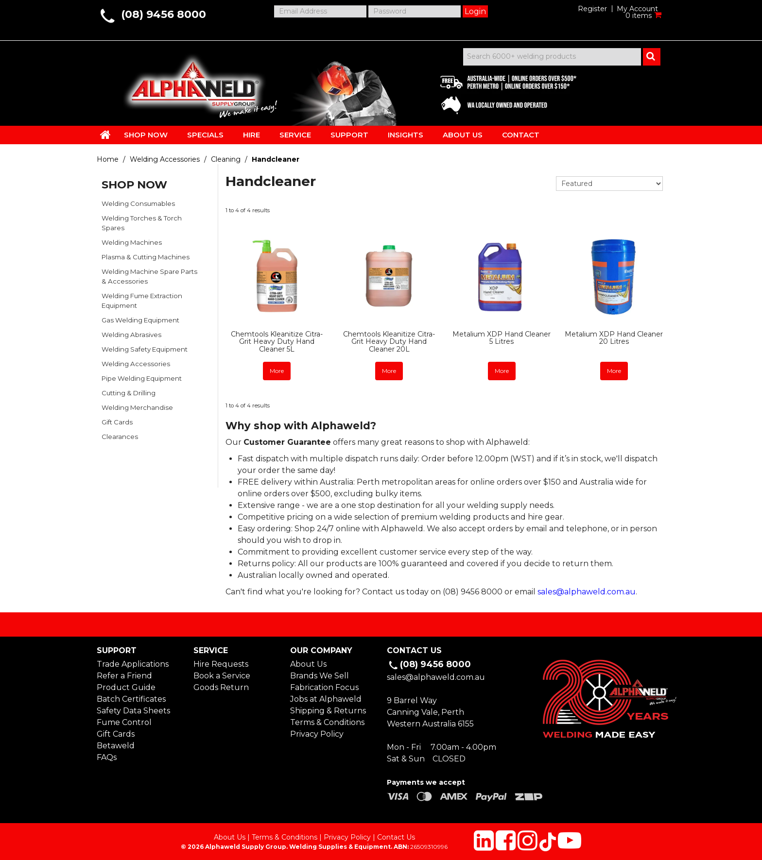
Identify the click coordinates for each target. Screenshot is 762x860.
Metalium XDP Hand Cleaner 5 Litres (501, 338)
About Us (308, 662)
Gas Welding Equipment (140, 320)
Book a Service (221, 673)
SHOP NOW (146, 134)
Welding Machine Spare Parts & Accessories (149, 276)
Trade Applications (133, 662)
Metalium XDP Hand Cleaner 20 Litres (614, 338)
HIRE (251, 134)
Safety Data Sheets (133, 708)
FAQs (107, 755)
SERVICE (295, 134)
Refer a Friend (124, 673)
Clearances (120, 436)
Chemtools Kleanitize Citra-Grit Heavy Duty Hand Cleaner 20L (389, 342)
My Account (637, 8)
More (277, 370)
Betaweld (116, 743)
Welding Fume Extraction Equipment (142, 300)
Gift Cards (117, 422)
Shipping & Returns (328, 708)
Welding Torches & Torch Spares (142, 223)
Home (108, 159)
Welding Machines (132, 242)
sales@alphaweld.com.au (586, 589)
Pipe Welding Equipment (142, 378)
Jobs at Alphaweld (326, 697)
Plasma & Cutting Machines (146, 257)
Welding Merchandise (137, 407)
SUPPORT (349, 134)
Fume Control (124, 720)
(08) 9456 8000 (163, 14)
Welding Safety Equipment (145, 349)
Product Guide (126, 685)
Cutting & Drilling (129, 393)
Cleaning (226, 159)
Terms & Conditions (327, 720)
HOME (105, 134)
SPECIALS (205, 134)
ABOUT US (463, 134)
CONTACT (520, 134)
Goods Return (221, 685)
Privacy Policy (317, 732)
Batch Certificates (131, 697)
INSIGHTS (405, 134)
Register (592, 8)
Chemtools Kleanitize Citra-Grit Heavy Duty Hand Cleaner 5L (277, 342)
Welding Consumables (138, 203)
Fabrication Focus (324, 685)
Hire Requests (220, 662)
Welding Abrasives (131, 334)
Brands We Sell (319, 673)
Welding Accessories (165, 159)
